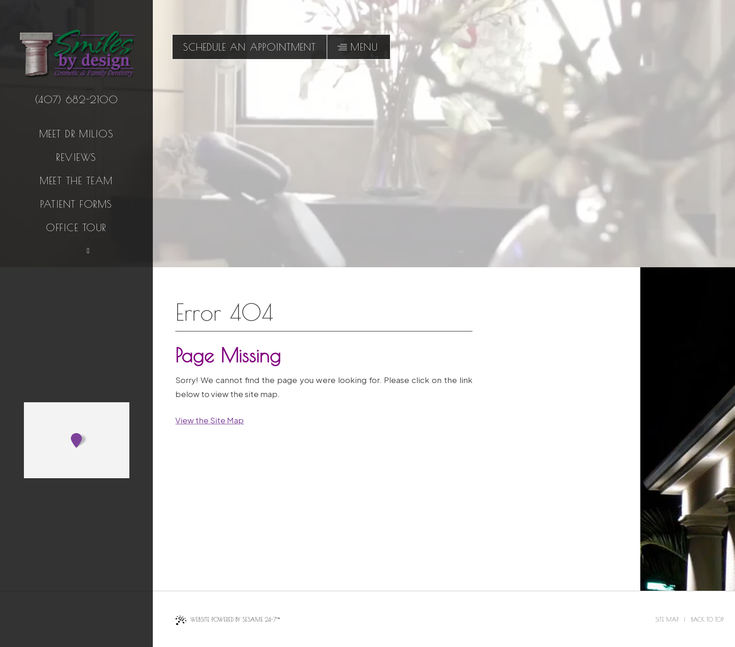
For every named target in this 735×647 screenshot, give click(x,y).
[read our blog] (87, 250)
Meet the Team (76, 180)
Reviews (76, 157)
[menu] (358, 47)
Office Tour (76, 227)
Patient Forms (76, 204)
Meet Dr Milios (76, 133)
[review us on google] (65, 250)
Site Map (667, 619)
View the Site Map (209, 420)
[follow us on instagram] (109, 250)
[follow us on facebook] (44, 250)
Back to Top (707, 619)
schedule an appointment (249, 47)
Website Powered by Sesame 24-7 (227, 620)
